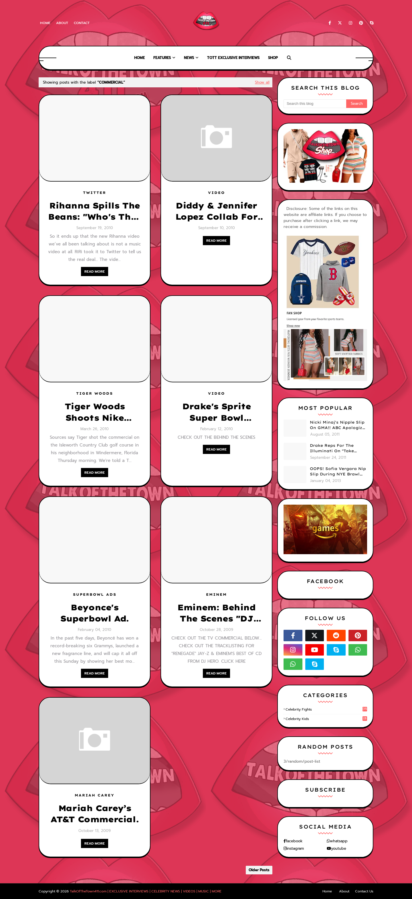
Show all (262, 82)
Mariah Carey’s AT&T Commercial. (95, 813)
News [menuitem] (189, 57)
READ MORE (94, 271)
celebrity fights (326, 709)
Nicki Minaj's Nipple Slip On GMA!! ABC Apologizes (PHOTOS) (338, 425)
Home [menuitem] (139, 57)
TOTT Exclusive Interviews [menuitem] (233, 57)
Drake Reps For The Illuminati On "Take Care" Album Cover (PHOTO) (332, 448)
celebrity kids (326, 718)
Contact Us (364, 891)
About (62, 22)
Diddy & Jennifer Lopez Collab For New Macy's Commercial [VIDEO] (216, 211)
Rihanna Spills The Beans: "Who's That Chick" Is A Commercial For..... (94, 211)
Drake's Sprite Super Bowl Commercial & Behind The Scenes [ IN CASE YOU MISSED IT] (216, 412)
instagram (295, 848)
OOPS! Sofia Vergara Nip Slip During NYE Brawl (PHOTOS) (338, 471)
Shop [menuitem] (273, 57)
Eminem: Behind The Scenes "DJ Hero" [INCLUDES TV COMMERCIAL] (216, 613)
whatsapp (339, 841)
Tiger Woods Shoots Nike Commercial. (94, 412)
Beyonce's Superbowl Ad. (94, 612)
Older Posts (259, 870)
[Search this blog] (315, 103)
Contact (82, 22)
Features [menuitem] (162, 57)
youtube (338, 848)
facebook (294, 841)
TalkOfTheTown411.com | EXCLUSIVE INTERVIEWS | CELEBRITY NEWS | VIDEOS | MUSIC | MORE (145, 891)
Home (45, 22)
